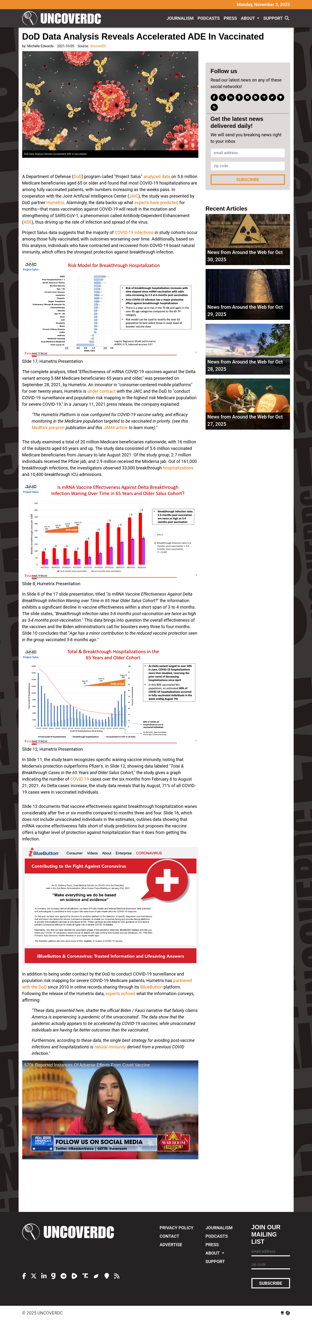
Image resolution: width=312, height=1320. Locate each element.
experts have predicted (156, 202)
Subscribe (247, 179)
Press (230, 18)
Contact (169, 1236)
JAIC (133, 196)
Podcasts (208, 18)
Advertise (171, 1244)
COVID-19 (79, 779)
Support (273, 18)
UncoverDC (63, 18)
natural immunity (110, 1046)
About (248, 18)
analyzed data (157, 176)
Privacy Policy (177, 1227)
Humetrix (55, 202)
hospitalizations (178, 467)
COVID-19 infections (134, 232)
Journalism (180, 18)
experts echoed (120, 993)
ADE (28, 222)
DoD (77, 176)
